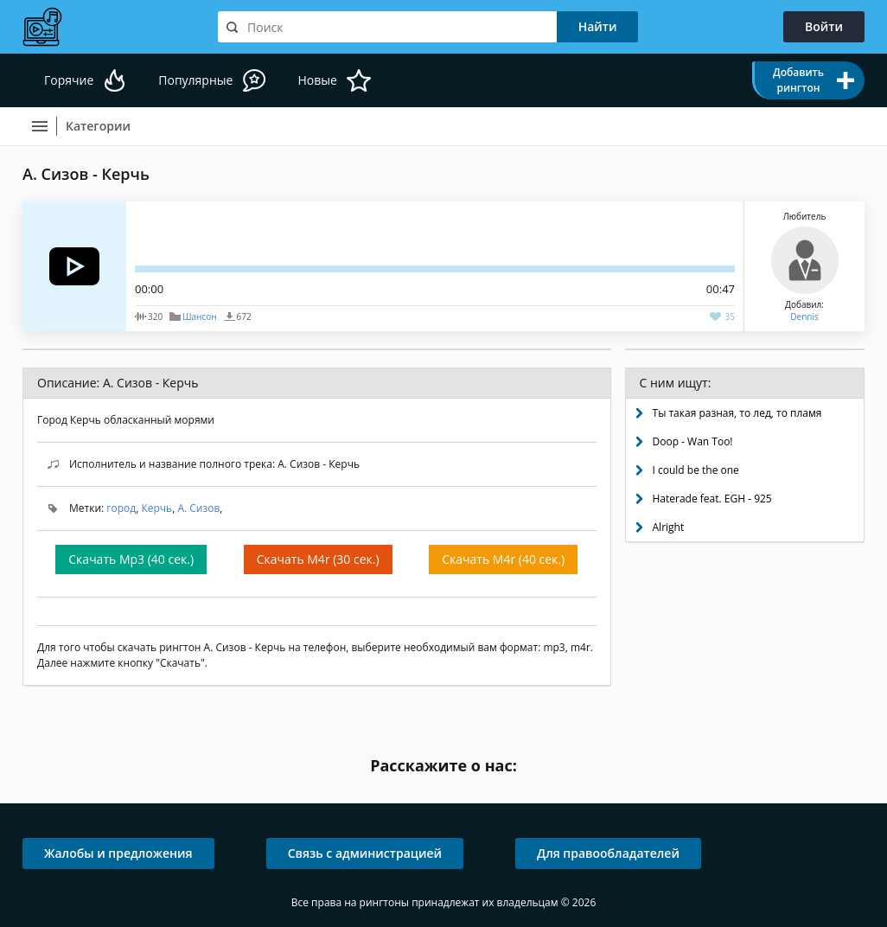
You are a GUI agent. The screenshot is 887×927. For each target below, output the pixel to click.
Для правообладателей (608, 853)
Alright (669, 527)
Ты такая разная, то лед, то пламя (737, 413)
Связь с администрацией (365, 853)
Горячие (68, 80)
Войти (824, 26)
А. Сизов (198, 508)
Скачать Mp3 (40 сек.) (131, 559)
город (121, 508)
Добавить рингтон (798, 80)
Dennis (804, 316)
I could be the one (696, 470)
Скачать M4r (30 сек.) (318, 559)
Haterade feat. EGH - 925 (712, 498)
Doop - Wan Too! (693, 441)
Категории (98, 126)
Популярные (195, 80)
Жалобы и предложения (118, 853)
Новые (316, 80)
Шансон (199, 316)
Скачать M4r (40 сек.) (503, 559)
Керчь (156, 508)
